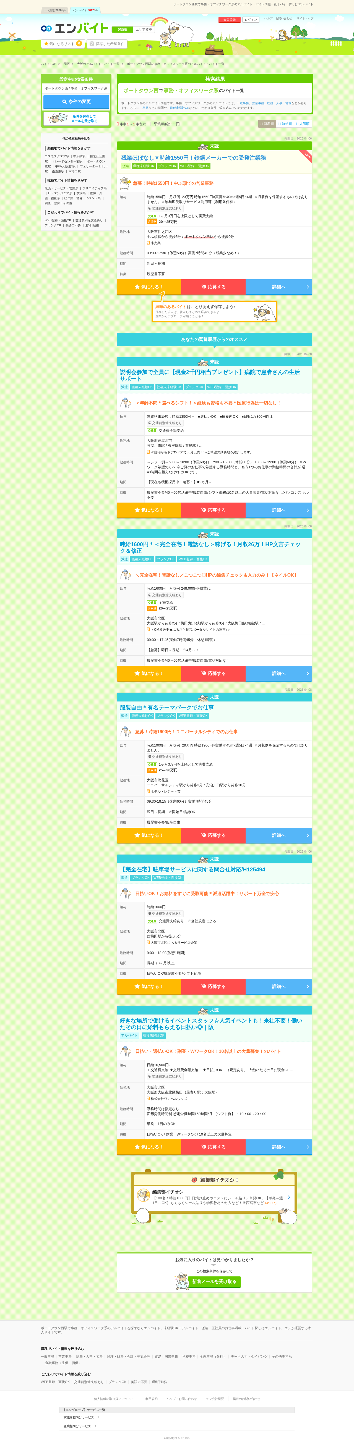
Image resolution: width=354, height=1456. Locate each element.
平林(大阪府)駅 (65, 166)
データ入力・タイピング (249, 1356)
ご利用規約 (150, 1398)
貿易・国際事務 (166, 1356)
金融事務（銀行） (213, 1356)
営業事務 (258, 103)
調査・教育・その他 (58, 203)
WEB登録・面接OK (58, 220)
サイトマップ (305, 18)
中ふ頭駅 (79, 156)
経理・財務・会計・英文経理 (128, 1356)
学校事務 (189, 1356)
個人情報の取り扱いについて (114, 1398)
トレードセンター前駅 (67, 161)
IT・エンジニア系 (60, 193)
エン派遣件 (55, 10)
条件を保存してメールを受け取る (84, 118)
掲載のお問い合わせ (246, 1398)
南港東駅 (58, 171)
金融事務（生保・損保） (63, 1363)
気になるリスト (66, 43)
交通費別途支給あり (89, 220)
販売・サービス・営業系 (61, 188)
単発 (145, 107)
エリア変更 (144, 29)
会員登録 (229, 19)
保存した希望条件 (110, 44)
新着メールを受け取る (214, 1281)
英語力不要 (73, 225)
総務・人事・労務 (279, 103)
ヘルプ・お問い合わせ (278, 18)
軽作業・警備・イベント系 (82, 198)
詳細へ (278, 287)
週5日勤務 (92, 225)
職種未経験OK (179, 107)
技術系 (81, 193)
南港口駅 (75, 171)
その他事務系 (282, 1356)
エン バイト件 (85, 10)
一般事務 (243, 103)
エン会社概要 (215, 1398)
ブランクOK (53, 225)
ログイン (251, 19)
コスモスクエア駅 (57, 156)
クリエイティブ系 (94, 188)
